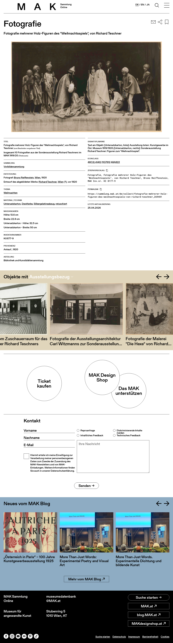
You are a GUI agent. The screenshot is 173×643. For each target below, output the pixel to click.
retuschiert (61, 203)
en (142, 4)
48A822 (115, 162)
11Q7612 (106, 162)
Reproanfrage (87, 430)
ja (148, 4)
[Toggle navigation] (166, 5)
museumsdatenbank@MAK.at (61, 598)
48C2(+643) (94, 162)
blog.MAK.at (148, 614)
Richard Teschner (48, 181)
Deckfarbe (27, 203)
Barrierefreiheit (150, 636)
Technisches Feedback (128, 435)
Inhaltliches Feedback (91, 435)
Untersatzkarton (12, 203)
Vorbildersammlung (14, 166)
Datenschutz (119, 636)
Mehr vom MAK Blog (86, 579)
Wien (37, 177)
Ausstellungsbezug (49, 276)
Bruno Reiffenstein (24, 177)
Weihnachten (11, 192)
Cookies (165, 636)
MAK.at (149, 606)
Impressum (134, 636)
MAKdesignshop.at (149, 623)
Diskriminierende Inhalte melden (129, 431)
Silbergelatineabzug (44, 203)
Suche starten (149, 597)
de (137, 4)
